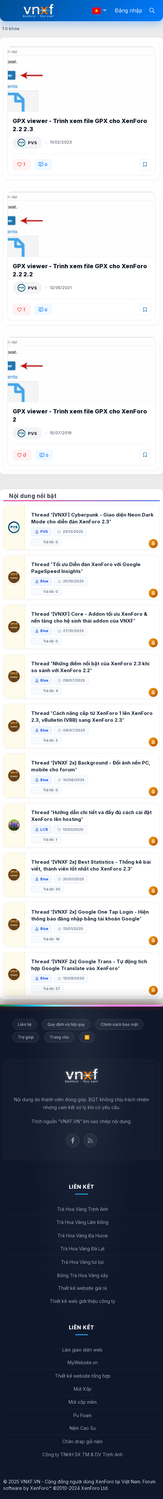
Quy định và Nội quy (66, 1024)
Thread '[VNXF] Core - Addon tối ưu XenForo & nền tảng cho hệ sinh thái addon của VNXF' (89, 617)
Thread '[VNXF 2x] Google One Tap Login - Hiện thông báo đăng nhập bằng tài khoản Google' (90, 915)
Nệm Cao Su (82, 1428)
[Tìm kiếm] (151, 10)
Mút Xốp (83, 1389)
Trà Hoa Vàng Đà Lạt (82, 1248)
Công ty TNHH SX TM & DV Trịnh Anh (82, 1454)
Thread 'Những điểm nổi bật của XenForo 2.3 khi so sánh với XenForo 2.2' (90, 666)
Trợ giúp (26, 1037)
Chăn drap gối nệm (82, 1441)
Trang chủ (59, 1037)
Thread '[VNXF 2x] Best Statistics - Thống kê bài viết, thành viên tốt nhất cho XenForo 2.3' (91, 865)
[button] (104, 10)
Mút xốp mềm (83, 1402)
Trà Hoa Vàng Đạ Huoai (82, 1235)
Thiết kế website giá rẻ (82, 1288)
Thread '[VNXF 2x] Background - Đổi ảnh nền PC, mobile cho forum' (90, 766)
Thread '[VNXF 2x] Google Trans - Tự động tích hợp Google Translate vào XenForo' (89, 964)
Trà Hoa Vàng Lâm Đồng (82, 1222)
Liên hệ (24, 1024)
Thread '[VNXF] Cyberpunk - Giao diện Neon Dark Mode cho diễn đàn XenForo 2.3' (92, 518)
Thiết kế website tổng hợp (82, 1376)
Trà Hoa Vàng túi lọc (82, 1262)
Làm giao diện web (82, 1349)
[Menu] (13, 11)
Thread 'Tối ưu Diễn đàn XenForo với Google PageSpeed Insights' (86, 567)
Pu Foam (82, 1415)
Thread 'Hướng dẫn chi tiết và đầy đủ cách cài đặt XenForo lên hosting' (91, 815)
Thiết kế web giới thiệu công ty (82, 1301)
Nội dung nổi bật (32, 496)
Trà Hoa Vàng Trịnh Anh (82, 1209)
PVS (32, 142)
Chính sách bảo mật (119, 1024)
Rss (90, 1140)
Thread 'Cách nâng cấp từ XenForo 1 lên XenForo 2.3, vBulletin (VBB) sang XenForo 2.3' (92, 716)
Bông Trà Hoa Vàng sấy (82, 1275)
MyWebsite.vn (83, 1362)
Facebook (73, 1140)
